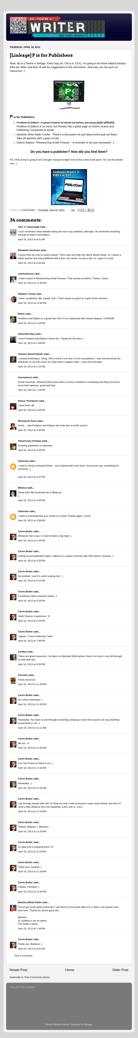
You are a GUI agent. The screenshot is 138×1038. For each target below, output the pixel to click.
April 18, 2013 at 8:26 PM (31, 664)
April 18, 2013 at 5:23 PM (31, 600)
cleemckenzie (26, 273)
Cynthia (22, 651)
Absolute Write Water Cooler (33, 134)
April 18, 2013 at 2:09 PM (31, 410)
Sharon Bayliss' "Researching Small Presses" (43, 142)
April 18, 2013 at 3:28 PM (31, 450)
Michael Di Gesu (27, 421)
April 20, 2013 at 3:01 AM (31, 948)
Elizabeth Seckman (29, 250)
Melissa (22, 487)
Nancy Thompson (28, 401)
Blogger (88, 1024)
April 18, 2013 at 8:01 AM (31, 239)
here (12, 163)
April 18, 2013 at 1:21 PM (31, 366)
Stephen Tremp (27, 293)
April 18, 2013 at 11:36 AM (32, 283)
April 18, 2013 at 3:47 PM (31, 477)
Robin (21, 313)
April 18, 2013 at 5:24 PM (31, 620)
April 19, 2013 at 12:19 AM (32, 811)
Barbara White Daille (30, 902)
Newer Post (18, 970)
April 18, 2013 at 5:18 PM (31, 540)
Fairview (23, 675)
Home (69, 970)
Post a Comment (23, 955)
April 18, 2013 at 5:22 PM (31, 580)
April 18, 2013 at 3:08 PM (31, 430)
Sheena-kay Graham (29, 441)
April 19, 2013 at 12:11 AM (32, 727)
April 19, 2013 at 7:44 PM (31, 928)
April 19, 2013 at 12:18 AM (32, 747)
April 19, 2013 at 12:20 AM (32, 831)
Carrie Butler (25, 531)
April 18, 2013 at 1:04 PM (31, 323)
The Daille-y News (28, 924)
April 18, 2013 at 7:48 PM (31, 640)
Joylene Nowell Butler (30, 354)
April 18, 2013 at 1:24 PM (31, 390)
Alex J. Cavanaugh (29, 227)
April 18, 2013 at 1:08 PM (31, 343)
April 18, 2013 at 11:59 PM (32, 704)
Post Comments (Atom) (37, 977)
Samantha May (26, 334)
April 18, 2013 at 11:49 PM (32, 684)
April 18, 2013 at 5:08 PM (31, 520)
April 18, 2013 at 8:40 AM (31, 263)
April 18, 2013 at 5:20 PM (31, 560)
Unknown (23, 461)
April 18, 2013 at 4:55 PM (31, 500)
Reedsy (62, 126)
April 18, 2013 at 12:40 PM (32, 303)
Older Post (120, 970)
